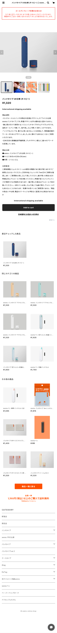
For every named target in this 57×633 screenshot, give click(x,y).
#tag (4, 565)
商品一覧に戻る (28, 486)
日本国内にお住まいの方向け (28, 214)
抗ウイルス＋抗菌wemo (11, 579)
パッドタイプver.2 (8, 551)
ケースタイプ (6, 558)
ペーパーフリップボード (10, 593)
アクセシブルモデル (9, 600)
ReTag (4, 572)
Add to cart (28, 207)
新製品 (4, 516)
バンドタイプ (6, 530)
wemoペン (6, 586)
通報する (52, 220)
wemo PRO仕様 (8, 537)
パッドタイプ (6, 544)
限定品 (4, 523)
